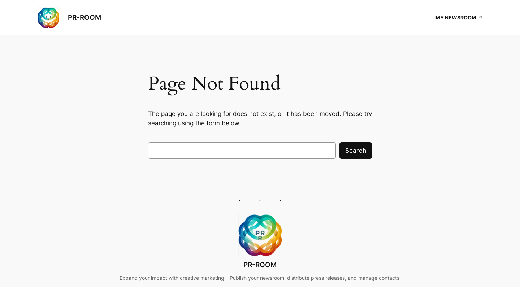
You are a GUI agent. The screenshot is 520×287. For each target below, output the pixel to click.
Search (355, 150)
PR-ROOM (84, 17)
